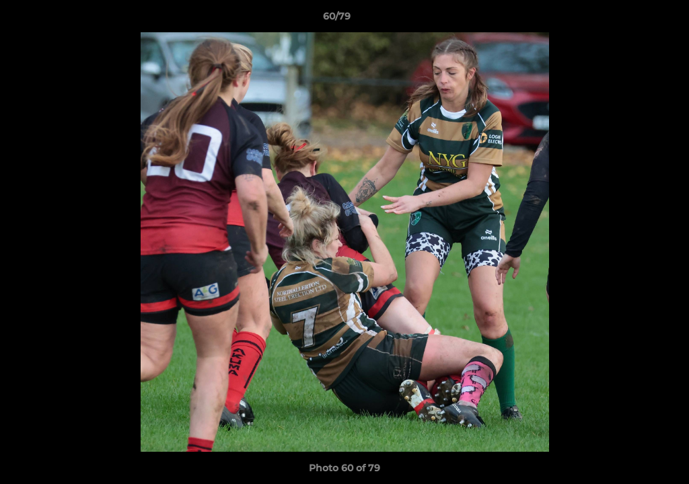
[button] (632, 19)
